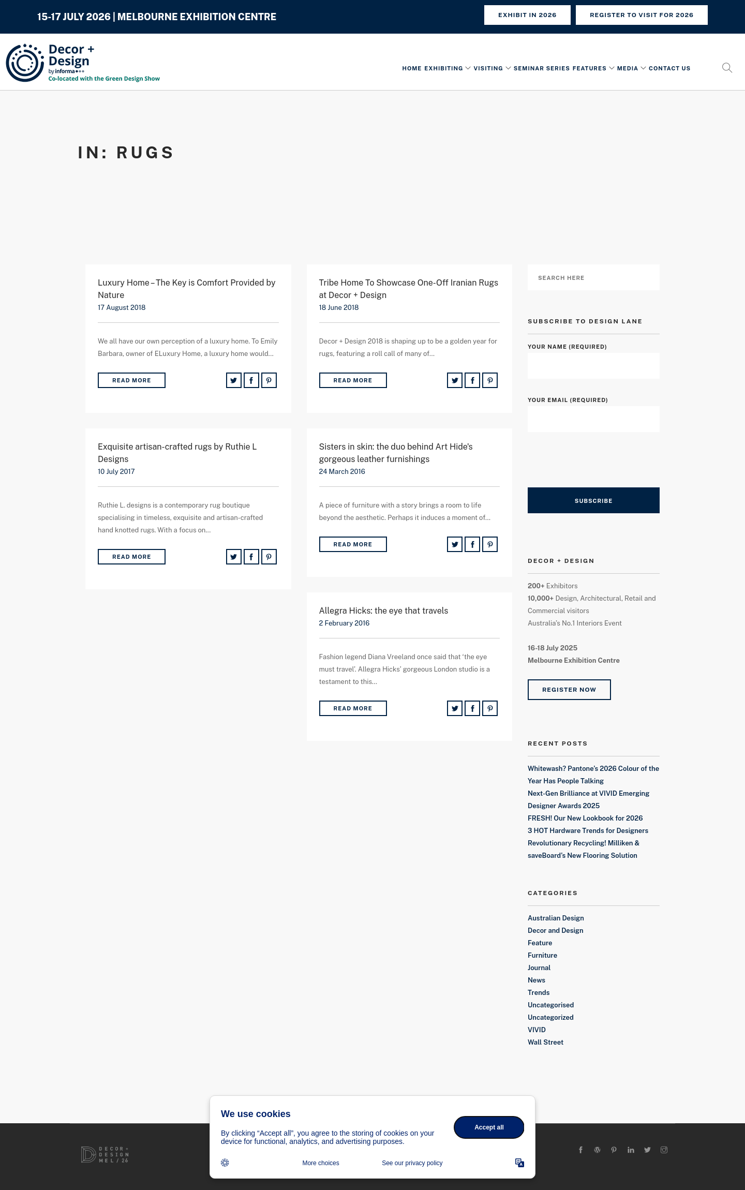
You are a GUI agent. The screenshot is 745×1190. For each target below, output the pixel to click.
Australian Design (556, 918)
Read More (131, 380)
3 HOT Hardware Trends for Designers (588, 831)
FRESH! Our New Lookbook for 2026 (585, 818)
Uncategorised (551, 1005)
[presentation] (606, 467)
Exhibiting (443, 69)
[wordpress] (597, 1150)
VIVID (537, 1030)
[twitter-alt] (647, 1150)
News (536, 980)
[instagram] (664, 1150)
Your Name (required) (594, 356)
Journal (539, 968)
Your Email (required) (594, 409)
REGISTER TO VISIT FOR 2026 (642, 15)
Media (627, 69)
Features (590, 69)
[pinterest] (613, 1150)
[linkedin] (631, 1150)
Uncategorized (551, 1017)
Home (412, 69)
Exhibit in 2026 (527, 15)
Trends (538, 992)
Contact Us (670, 69)
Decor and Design (556, 930)
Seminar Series (542, 69)
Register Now (569, 689)
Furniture (542, 955)
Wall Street (545, 1042)
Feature (540, 943)
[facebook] (580, 1150)
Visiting (488, 69)
